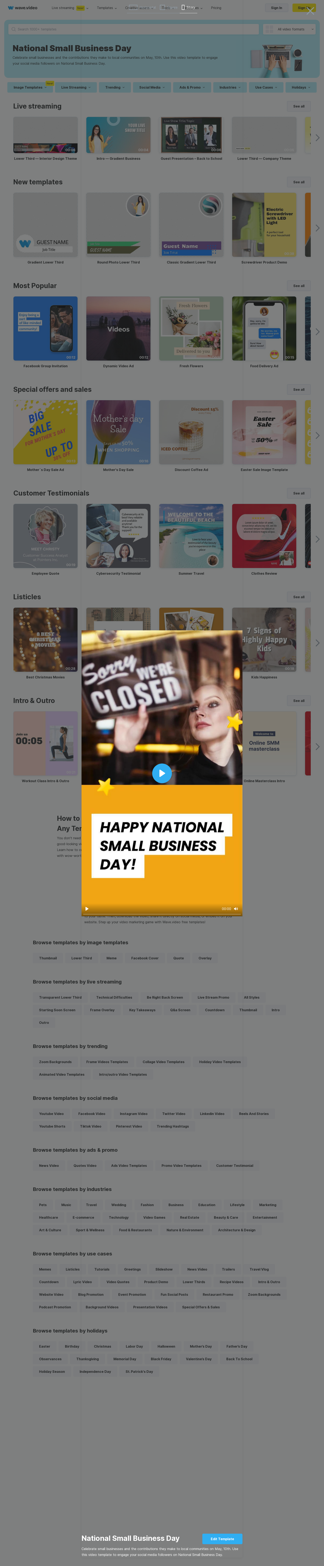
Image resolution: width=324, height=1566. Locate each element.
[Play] (87, 908)
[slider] (162, 914)
